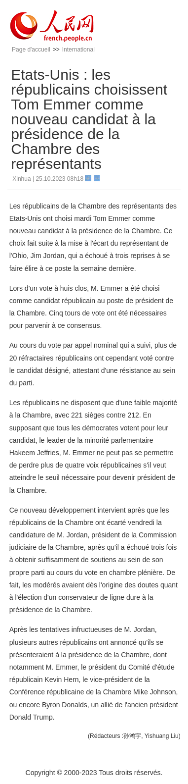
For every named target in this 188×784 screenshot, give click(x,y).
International (78, 49)
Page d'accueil (31, 49)
